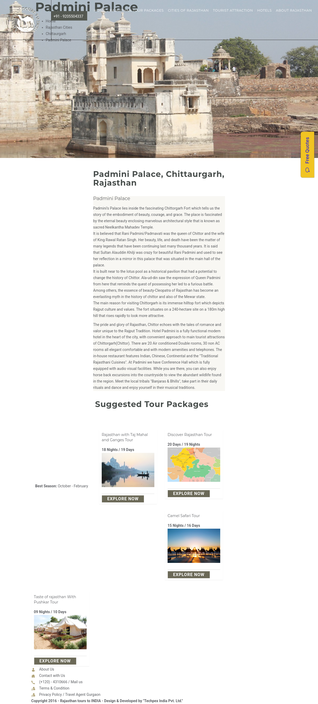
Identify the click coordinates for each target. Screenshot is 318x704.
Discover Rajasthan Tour (190, 434)
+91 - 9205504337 (68, 16)
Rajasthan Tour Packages (137, 10)
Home (99, 10)
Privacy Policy (50, 694)
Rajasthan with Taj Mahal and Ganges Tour (125, 437)
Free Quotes (307, 154)
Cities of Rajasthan (188, 10)
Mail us (76, 682)
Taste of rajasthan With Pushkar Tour (55, 599)
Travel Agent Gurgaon (82, 694)
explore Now (123, 498)
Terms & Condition (54, 688)
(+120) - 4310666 (53, 682)
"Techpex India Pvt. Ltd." (163, 701)
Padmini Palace (111, 198)
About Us (46, 669)
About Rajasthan (294, 10)
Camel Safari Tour (184, 515)
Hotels (264, 10)
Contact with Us (52, 675)
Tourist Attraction (233, 10)
